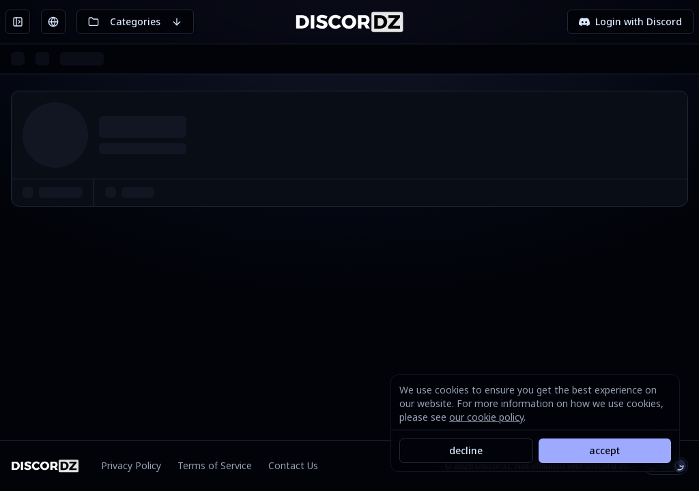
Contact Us (293, 465)
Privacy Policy (131, 465)
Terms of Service (214, 465)
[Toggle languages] (53, 22)
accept (604, 450)
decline (466, 450)
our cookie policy (486, 417)
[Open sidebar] (17, 22)
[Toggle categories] (135, 22)
